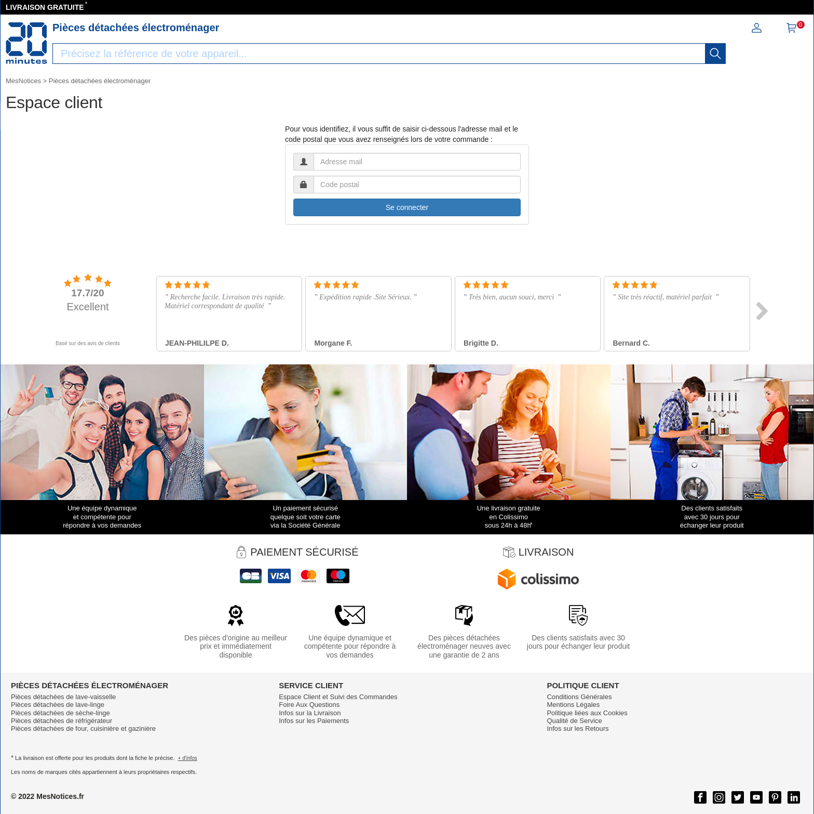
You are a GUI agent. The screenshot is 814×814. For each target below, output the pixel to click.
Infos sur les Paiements (314, 721)
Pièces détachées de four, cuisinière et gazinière (83, 728)
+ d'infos (187, 758)
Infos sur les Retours (577, 728)
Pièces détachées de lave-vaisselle (63, 697)
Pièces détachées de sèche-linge (60, 713)
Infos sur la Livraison (310, 713)
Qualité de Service (574, 721)
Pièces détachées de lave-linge (57, 704)
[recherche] (715, 53)
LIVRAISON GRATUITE (45, 7)
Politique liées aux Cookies (587, 713)
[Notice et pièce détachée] (26, 43)
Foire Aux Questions (309, 704)
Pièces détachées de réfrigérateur (61, 721)
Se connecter (407, 207)
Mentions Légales (573, 704)
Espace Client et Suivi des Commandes (338, 697)
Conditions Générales (579, 697)
